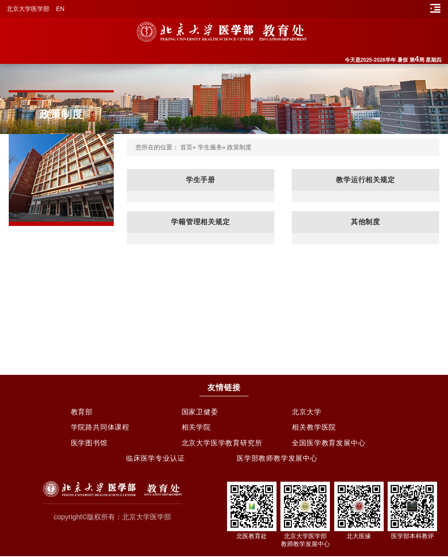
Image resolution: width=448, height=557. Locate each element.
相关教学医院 (314, 427)
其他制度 (365, 222)
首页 (186, 147)
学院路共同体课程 (100, 427)
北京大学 (306, 412)
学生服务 (210, 147)
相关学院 (196, 427)
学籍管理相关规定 (200, 222)
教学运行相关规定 (365, 179)
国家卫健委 (200, 412)
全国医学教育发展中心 (328, 443)
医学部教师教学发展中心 (277, 459)
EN (60, 8)
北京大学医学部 (28, 8)
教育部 (82, 412)
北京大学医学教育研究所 (222, 443)
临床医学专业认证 (155, 459)
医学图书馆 (89, 443)
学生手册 (200, 179)
